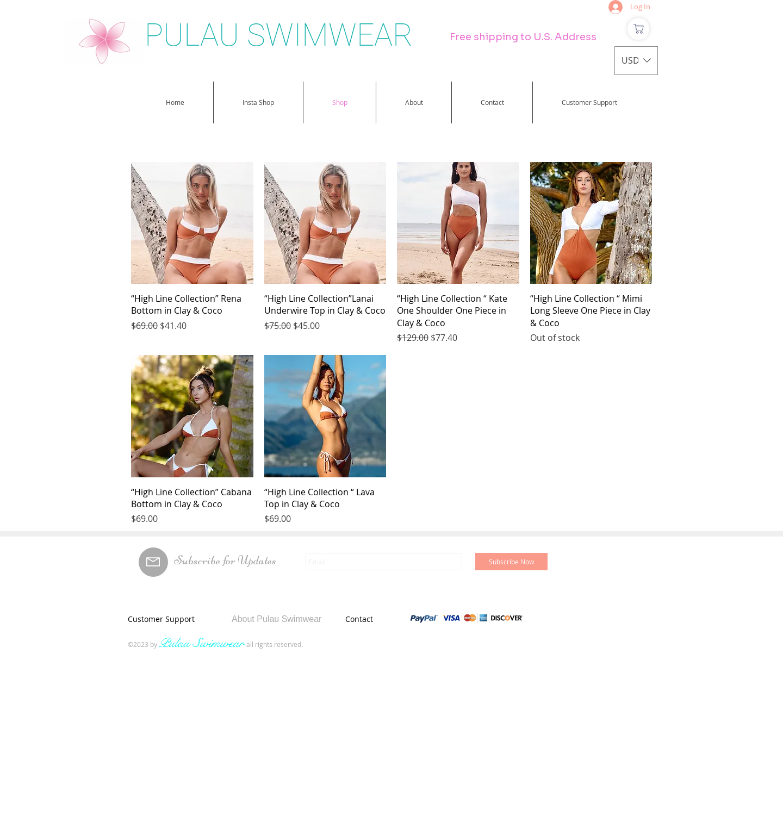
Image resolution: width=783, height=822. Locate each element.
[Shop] (638, 29)
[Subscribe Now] (511, 561)
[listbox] (636, 60)
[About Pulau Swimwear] (291, 619)
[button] (636, 60)
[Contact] (385, 619)
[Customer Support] (173, 618)
